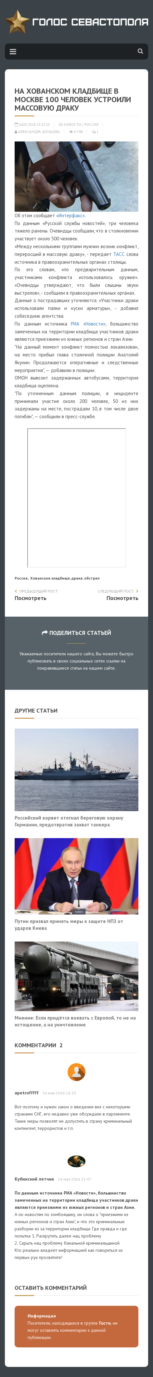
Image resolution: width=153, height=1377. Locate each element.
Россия (91, 124)
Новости (72, 124)
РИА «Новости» (88, 324)
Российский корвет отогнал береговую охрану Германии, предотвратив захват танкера (69, 821)
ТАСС (119, 254)
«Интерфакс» (70, 215)
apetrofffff (27, 1093)
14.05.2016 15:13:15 (32, 124)
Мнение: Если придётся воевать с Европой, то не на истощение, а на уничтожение (75, 1021)
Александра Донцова (37, 131)
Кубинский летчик (34, 1179)
